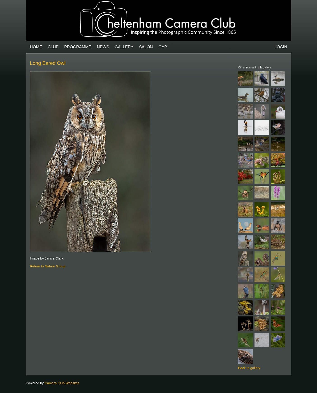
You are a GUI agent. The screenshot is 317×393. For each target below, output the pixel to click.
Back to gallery (249, 368)
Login (280, 47)
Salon (146, 47)
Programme (77, 47)
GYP (162, 47)
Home (36, 47)
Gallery (124, 47)
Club (53, 47)
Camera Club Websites (62, 383)
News (103, 47)
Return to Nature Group (47, 266)
